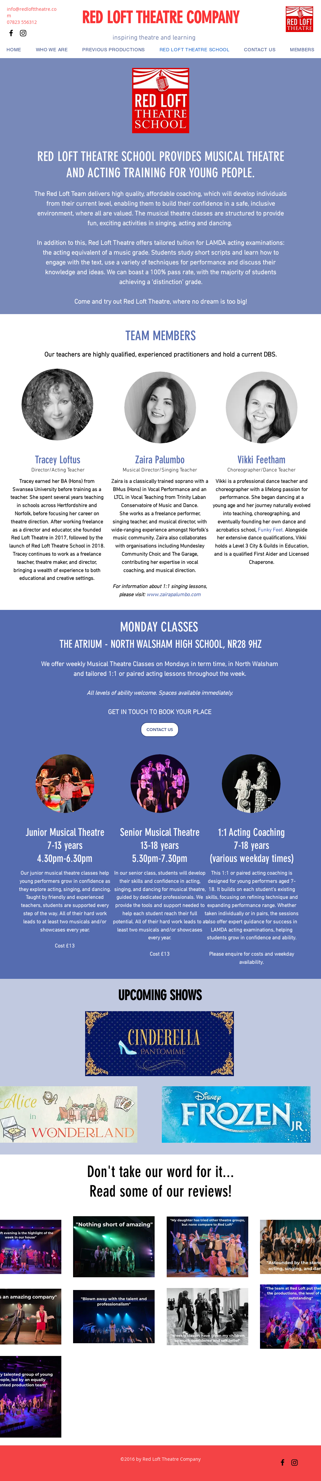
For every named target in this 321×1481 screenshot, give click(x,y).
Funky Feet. (271, 530)
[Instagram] (294, 1462)
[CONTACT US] (160, 729)
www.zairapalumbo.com (173, 595)
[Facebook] (282, 1462)
